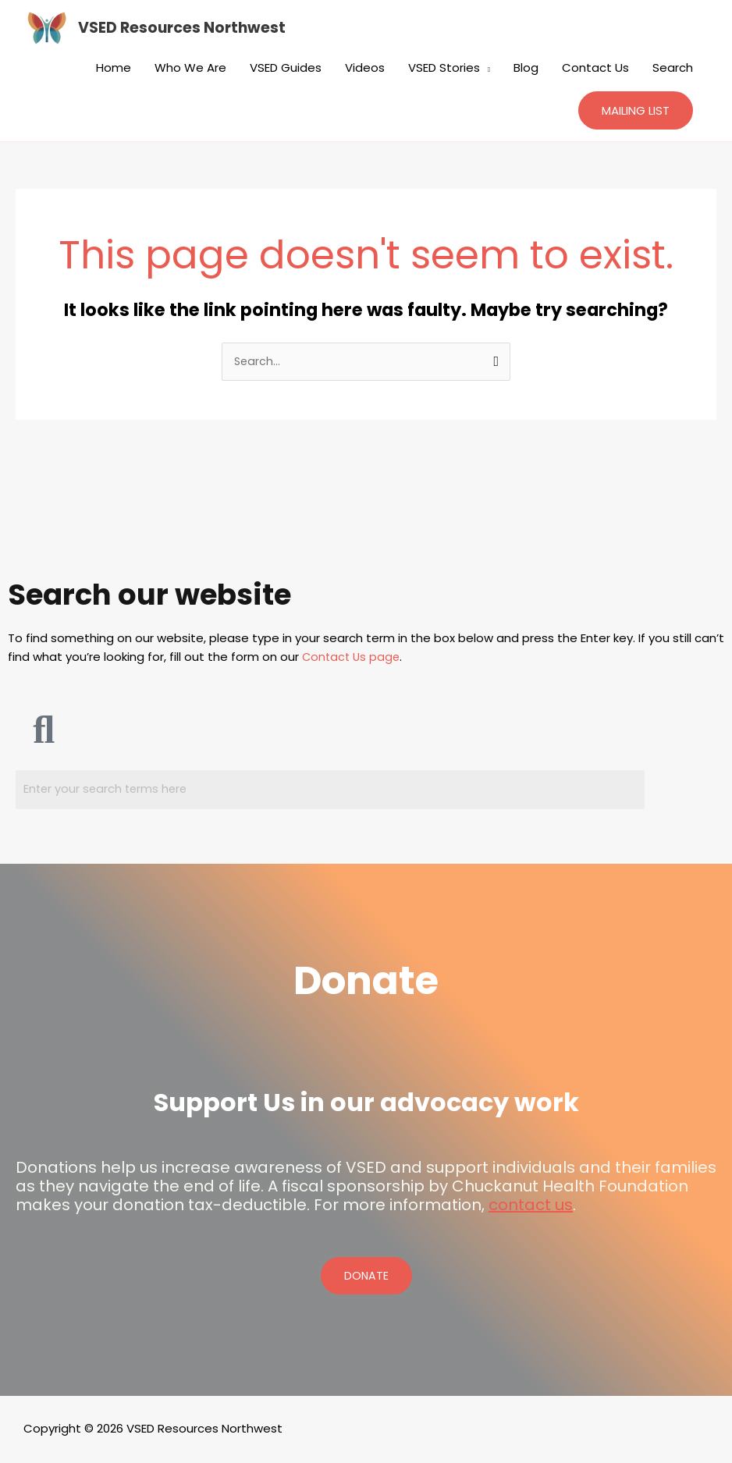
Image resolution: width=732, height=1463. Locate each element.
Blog (525, 67)
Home (113, 67)
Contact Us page (352, 657)
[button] (635, 110)
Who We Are (190, 67)
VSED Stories (444, 67)
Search (672, 67)
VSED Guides (286, 67)
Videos (365, 67)
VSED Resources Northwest (185, 28)
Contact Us (595, 67)
